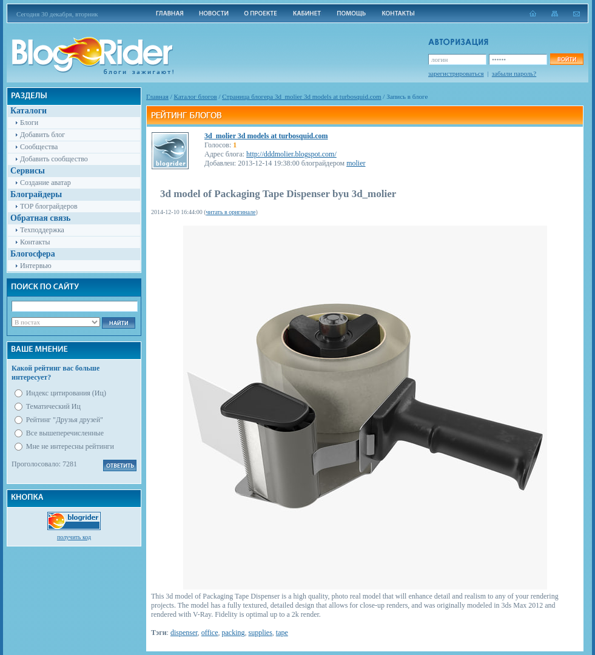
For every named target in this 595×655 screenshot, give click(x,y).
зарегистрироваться (456, 73)
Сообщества (39, 147)
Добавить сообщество (54, 159)
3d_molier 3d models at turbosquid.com (266, 136)
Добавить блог (42, 134)
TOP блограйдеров (49, 206)
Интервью (36, 265)
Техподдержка (42, 230)
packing (233, 632)
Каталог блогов (195, 96)
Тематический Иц (53, 406)
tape (282, 632)
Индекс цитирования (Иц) (66, 393)
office (209, 632)
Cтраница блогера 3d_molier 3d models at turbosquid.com (301, 96)
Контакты (35, 242)
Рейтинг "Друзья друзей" (64, 419)
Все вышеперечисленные (65, 433)
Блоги (29, 122)
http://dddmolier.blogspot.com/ (291, 154)
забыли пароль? (514, 73)
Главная (157, 96)
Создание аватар (45, 182)
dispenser (184, 632)
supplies (260, 632)
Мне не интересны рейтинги (70, 446)
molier (355, 163)
